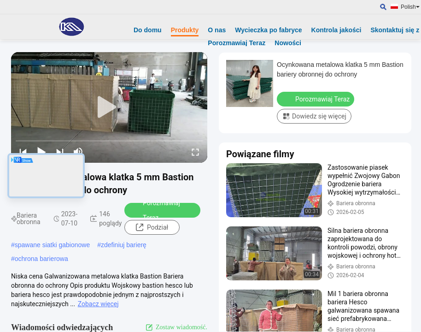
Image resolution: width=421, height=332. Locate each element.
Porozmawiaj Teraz (236, 43)
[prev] (23, 152)
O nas (217, 30)
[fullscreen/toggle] (195, 152)
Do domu (148, 30)
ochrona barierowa (41, 258)
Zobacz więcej (98, 304)
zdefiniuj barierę (123, 245)
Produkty (185, 30)
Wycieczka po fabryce (268, 30)
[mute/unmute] (78, 152)
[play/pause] (41, 152)
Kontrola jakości (336, 30)
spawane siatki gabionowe (52, 245)
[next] (60, 152)
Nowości (288, 43)
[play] (109, 107)
